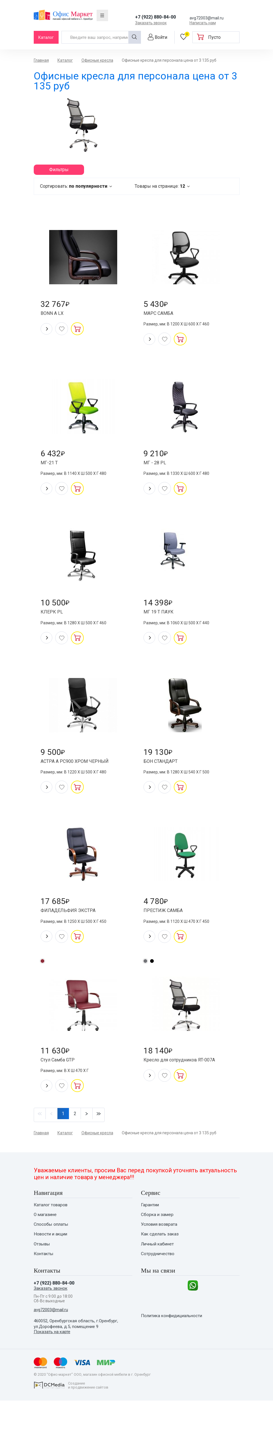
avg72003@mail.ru (207, 18)
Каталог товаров (51, 1231)
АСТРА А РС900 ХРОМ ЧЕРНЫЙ (80, 777)
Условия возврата (160, 1251)
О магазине (46, 1241)
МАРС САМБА (162, 317)
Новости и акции (51, 1261)
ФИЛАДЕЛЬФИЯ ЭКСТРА (72, 930)
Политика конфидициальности (174, 1351)
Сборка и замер (157, 1241)
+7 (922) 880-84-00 (155, 17)
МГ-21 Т (52, 470)
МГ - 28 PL (157, 470)
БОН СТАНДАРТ (165, 777)
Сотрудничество (158, 1282)
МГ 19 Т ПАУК (162, 624)
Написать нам (203, 23)
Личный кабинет (158, 1272)
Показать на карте (53, 1363)
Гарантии (150, 1231)
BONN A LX (55, 317)
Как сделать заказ (160, 1261)
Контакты (44, 1282)
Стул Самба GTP (62, 1084)
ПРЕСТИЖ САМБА (167, 930)
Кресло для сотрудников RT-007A (186, 1084)
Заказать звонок (151, 23)
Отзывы (42, 1272)
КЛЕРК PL (54, 624)
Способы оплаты (52, 1251)
